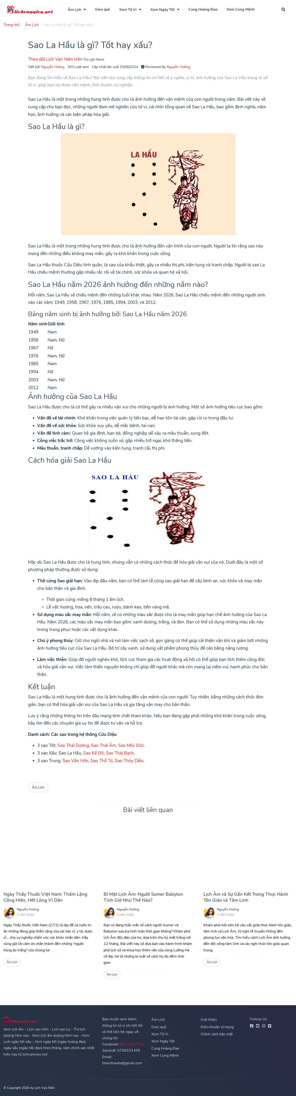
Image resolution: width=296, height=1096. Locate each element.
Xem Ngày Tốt (162, 9)
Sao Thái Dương (73, 746)
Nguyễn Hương (53, 66)
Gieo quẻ (102, 9)
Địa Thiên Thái (132, 1044)
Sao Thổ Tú (101, 761)
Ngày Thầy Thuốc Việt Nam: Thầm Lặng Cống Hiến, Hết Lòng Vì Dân (45, 897)
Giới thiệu (209, 1019)
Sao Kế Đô (93, 753)
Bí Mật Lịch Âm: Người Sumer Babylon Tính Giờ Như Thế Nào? (143, 897)
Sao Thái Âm (103, 746)
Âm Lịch (74, 9)
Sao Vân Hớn (75, 761)
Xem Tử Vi (128, 9)
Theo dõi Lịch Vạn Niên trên (66, 59)
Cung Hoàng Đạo (203, 9)
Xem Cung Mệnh (241, 9)
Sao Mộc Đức (131, 746)
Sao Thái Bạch (120, 753)
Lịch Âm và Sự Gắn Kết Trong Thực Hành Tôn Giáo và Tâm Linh (245, 897)
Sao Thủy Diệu (129, 761)
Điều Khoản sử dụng (217, 1027)
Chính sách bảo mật (217, 1034)
